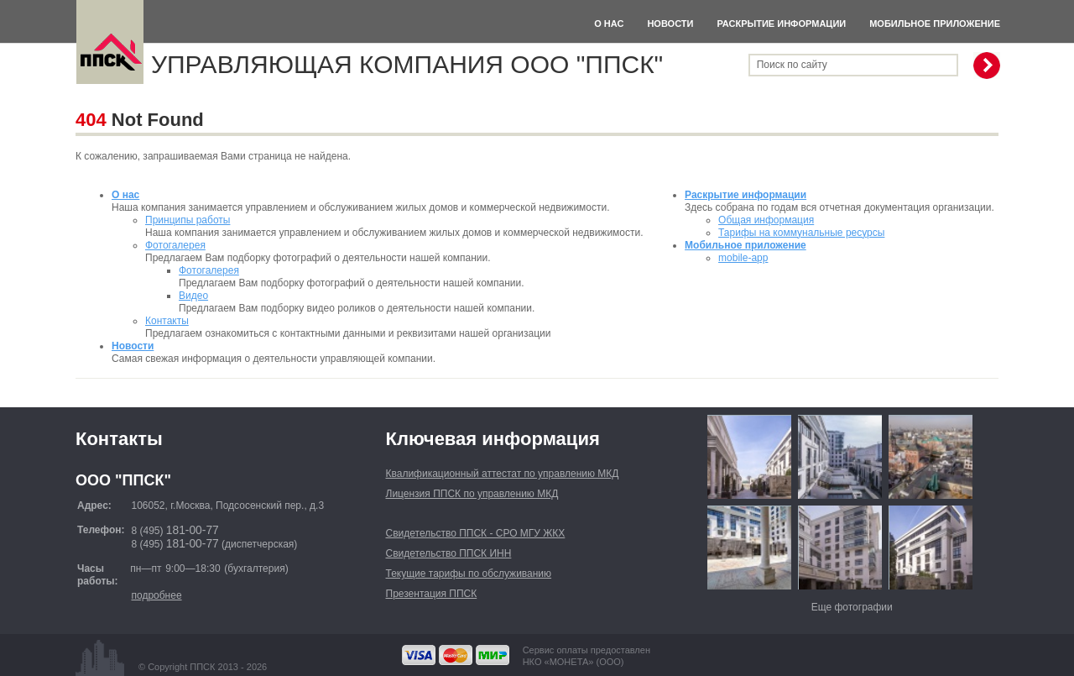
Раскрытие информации (781, 23)
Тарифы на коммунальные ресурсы (801, 232)
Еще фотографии (852, 607)
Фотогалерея (175, 245)
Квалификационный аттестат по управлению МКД (502, 473)
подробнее (156, 595)
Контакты (167, 321)
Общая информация (766, 220)
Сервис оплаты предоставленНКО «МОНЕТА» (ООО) (586, 656)
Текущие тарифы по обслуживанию (469, 573)
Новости (670, 23)
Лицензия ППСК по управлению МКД (472, 494)
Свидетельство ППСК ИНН (449, 553)
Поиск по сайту (792, 65)
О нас (608, 23)
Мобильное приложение (934, 23)
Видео (193, 295)
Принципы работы (187, 220)
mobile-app (743, 258)
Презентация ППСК (431, 594)
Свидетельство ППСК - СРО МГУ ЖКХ (476, 533)
